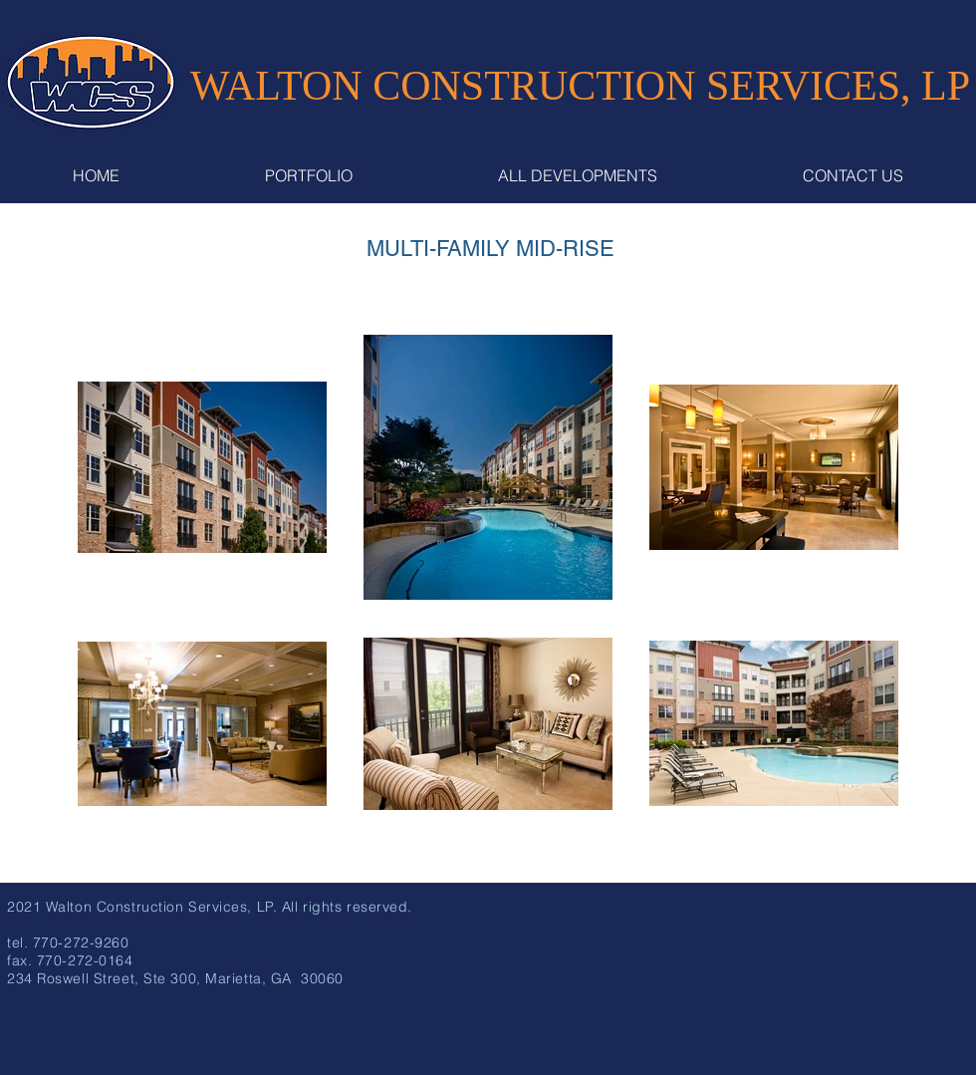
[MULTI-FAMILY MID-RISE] (490, 249)
